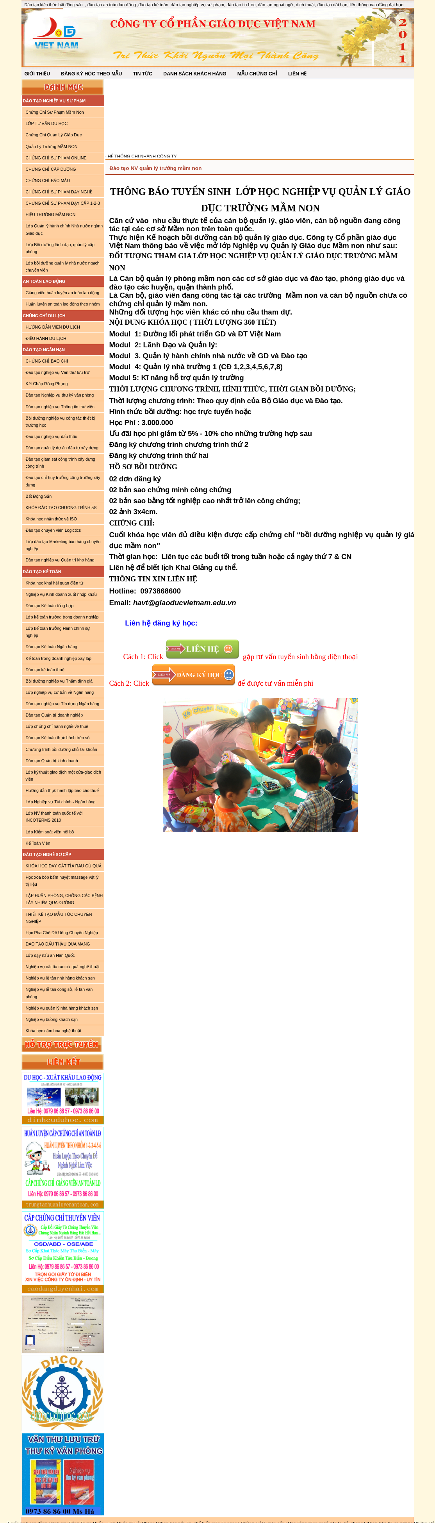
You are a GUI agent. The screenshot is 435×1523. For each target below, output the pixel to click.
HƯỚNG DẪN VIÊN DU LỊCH (53, 327)
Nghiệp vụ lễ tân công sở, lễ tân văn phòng (59, 993)
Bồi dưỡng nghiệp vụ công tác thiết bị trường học (61, 421)
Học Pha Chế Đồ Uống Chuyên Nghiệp (62, 932)
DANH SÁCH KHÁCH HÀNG (194, 74)
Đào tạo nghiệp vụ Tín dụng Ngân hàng (63, 703)
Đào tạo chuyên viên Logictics (53, 530)
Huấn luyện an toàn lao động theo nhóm (63, 304)
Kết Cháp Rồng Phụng (47, 383)
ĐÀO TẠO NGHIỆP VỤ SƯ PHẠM (54, 100)
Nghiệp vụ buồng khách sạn (52, 1019)
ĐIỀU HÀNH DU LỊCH (46, 338)
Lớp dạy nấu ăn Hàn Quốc (50, 955)
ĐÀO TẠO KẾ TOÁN (42, 571)
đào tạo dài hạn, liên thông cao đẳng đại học (360, 4)
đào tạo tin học (240, 4)
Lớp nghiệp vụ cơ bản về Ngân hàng (60, 692)
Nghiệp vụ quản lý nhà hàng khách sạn (62, 1008)
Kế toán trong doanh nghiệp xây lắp (58, 658)
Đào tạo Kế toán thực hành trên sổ (58, 737)
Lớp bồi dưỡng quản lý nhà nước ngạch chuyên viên (63, 266)
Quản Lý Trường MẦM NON (52, 146)
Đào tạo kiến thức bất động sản (54, 4)
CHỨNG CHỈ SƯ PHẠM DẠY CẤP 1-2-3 (63, 203)
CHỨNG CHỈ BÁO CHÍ (47, 361)
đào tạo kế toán (153, 4)
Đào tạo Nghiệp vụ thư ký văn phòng (60, 395)
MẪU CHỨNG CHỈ (257, 74)
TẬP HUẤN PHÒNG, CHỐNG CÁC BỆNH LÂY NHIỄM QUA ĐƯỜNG (64, 899)
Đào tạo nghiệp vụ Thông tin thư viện (60, 406)
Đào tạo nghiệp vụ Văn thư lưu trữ (57, 372)
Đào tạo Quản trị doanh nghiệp (54, 715)
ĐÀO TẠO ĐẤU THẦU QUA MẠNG (58, 944)
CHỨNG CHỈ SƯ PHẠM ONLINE (56, 158)
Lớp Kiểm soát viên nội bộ (50, 831)
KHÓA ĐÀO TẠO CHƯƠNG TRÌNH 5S (61, 507)
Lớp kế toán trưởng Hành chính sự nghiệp (58, 632)
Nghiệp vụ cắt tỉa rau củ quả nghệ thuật (63, 966)
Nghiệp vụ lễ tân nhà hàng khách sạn (60, 978)
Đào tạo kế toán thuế (45, 669)
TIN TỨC (142, 74)
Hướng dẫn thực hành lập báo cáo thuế (62, 790)
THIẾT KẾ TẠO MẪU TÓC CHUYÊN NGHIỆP (59, 918)
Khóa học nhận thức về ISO (51, 519)
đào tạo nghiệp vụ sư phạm (197, 4)
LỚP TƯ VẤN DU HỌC (47, 123)
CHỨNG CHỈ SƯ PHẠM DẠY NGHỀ (59, 191)
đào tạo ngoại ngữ (275, 4)
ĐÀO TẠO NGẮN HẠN (44, 349)
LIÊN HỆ (297, 74)
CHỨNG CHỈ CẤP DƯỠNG (51, 169)
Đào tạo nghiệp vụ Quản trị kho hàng (60, 560)
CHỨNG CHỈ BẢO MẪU (48, 180)
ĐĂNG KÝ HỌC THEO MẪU (91, 74)
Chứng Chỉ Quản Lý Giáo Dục (54, 134)
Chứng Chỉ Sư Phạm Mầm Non (55, 112)
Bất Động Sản (39, 496)
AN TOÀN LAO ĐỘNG (44, 281)
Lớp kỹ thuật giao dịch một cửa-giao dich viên (63, 775)
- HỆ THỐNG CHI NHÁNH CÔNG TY (141, 157)
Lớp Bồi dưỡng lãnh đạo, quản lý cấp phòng (60, 248)
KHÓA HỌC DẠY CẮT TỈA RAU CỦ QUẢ (64, 865)
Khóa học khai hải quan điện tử (55, 583)
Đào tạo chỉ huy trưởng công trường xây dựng (63, 481)
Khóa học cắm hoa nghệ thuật (53, 1030)
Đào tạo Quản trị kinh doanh (52, 760)
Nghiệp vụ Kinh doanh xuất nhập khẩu (61, 594)
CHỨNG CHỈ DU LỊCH (44, 315)
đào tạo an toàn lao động (112, 4)
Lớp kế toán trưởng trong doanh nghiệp (62, 617)
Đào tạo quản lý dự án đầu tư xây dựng (62, 447)
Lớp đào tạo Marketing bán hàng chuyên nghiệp (63, 545)
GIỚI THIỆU (37, 74)
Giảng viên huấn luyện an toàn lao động (63, 292)
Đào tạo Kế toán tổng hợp (50, 605)
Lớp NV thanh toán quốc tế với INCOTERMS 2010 (54, 816)
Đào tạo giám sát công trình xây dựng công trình (60, 462)
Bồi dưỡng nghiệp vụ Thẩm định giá (59, 681)
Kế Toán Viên (38, 843)
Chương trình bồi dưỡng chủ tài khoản (61, 749)
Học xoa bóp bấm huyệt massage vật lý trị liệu (62, 881)
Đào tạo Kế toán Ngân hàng (51, 646)
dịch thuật (305, 4)
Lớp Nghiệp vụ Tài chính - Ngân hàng (61, 801)
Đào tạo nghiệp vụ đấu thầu (51, 436)
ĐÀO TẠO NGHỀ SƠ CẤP (47, 854)
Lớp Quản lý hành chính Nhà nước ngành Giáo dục (64, 229)
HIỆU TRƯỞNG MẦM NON (51, 214)
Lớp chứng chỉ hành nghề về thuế (57, 726)
